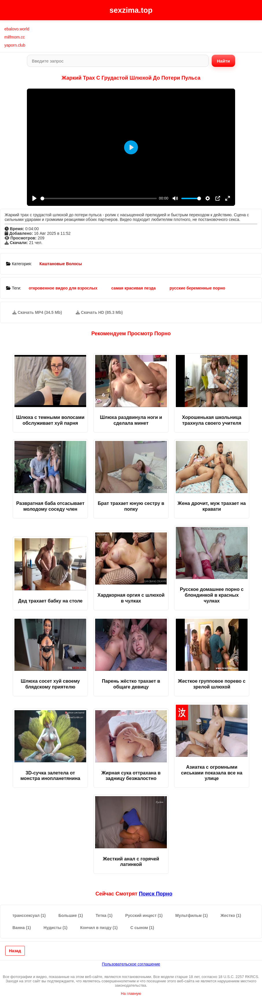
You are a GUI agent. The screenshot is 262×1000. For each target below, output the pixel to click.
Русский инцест (144, 915)
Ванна (21, 927)
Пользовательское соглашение (131, 964)
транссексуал (29, 915)
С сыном (142, 927)
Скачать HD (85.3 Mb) (99, 312)
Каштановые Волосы (60, 263)
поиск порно (155, 894)
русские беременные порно (197, 288)
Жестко (230, 915)
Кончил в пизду (98, 927)
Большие (70, 915)
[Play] (34, 198)
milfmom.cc (14, 37)
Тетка (104, 915)
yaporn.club (14, 45)
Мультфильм (191, 915)
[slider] (98, 198)
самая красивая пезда (133, 288)
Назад (15, 950)
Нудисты (56, 927)
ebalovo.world (16, 29)
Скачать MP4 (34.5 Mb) (37, 312)
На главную (131, 993)
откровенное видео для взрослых (63, 288)
